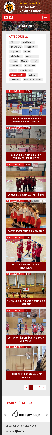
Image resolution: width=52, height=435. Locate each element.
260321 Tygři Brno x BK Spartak (26, 231)
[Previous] (26, 387)
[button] (5, 413)
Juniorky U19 (25, 70)
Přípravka (15, 51)
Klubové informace (32, 80)
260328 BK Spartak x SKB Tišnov (26, 194)
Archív (27, 51)
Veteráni (32, 75)
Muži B (24, 61)
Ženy (13, 70)
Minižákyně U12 (17, 75)
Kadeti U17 (30, 65)
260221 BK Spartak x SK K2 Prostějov (26, 266)
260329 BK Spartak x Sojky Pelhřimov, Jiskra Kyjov (26, 157)
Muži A (14, 61)
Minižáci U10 (31, 47)
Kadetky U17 (31, 56)
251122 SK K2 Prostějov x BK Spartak (26, 376)
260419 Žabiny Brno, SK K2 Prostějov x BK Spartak (26, 120)
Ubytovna (15, 80)
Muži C (34, 61)
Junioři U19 (16, 65)
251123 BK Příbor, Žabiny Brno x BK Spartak (26, 339)
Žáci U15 (14, 42)
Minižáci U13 (16, 56)
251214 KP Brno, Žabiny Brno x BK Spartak (26, 303)
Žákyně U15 (16, 47)
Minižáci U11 (28, 42)
